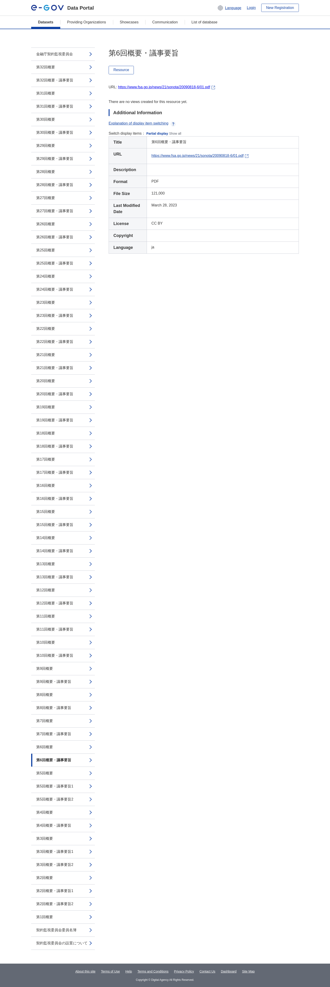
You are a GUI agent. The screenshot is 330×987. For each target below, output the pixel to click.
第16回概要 (45, 485)
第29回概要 (45, 145)
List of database (204, 22)
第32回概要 (45, 67)
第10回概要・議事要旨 (54, 655)
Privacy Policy (184, 971)
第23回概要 (45, 302)
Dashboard (229, 971)
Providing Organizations (86, 22)
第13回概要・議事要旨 (54, 577)
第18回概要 (45, 433)
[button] (229, 8)
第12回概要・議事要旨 (54, 603)
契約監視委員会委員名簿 (56, 930)
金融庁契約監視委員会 (54, 54)
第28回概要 (45, 172)
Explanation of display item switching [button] (142, 123)
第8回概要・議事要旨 (53, 708)
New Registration (280, 8)
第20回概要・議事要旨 (54, 394)
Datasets (45, 22)
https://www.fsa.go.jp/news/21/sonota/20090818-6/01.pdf (164, 87)
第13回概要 (45, 564)
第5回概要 (44, 773)
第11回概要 (45, 616)
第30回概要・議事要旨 (54, 132)
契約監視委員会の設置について (62, 943)
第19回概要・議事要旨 (54, 420)
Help (128, 971)
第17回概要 (45, 459)
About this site (85, 971)
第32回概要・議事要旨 (54, 80)
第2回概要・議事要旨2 (54, 904)
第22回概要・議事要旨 (54, 342)
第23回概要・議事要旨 (54, 315)
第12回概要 (45, 590)
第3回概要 (44, 838)
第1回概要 (44, 917)
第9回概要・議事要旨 (53, 682)
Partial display (157, 133)
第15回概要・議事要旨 (54, 525)
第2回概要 (44, 878)
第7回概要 (44, 721)
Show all (175, 133)
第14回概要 (45, 538)
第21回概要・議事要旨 (54, 368)
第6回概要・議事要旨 (53, 760)
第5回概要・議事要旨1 (54, 786)
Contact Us (207, 971)
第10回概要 (45, 642)
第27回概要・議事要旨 (54, 211)
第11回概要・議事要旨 (54, 629)
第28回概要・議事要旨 (54, 185)
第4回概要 (44, 812)
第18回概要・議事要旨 (54, 446)
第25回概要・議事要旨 (54, 263)
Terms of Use (110, 971)
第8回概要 (44, 695)
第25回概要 (45, 250)
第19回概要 (45, 407)
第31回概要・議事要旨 (54, 106)
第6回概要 (44, 747)
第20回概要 (45, 381)
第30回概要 (45, 119)
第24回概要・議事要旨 (54, 289)
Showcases (129, 22)
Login (251, 8)
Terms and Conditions (153, 971)
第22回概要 (45, 329)
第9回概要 (44, 668)
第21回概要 (45, 355)
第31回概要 (45, 93)
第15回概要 (45, 512)
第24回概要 (45, 276)
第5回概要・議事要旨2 (54, 799)
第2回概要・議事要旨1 (54, 891)
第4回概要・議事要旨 (53, 825)
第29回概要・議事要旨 (54, 159)
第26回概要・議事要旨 (54, 237)
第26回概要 (45, 224)
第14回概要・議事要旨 (54, 551)
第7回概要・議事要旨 (53, 734)
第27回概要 (45, 198)
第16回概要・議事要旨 (54, 498)
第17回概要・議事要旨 (54, 472)
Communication (165, 22)
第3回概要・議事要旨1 (54, 852)
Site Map (248, 971)
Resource (121, 70)
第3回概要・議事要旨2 (54, 865)
